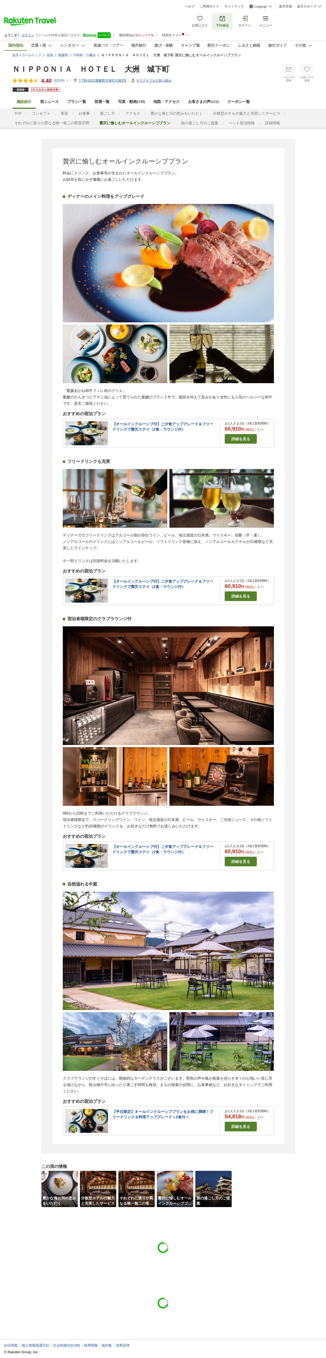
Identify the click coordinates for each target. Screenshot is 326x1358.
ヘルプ (190, 6)
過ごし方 (107, 113)
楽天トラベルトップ (26, 55)
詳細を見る (240, 439)
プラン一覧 (76, 102)
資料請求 (123, 1345)
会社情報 (11, 1345)
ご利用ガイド (209, 6)
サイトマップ (234, 6)
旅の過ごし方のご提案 (199, 123)
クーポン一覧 (238, 102)
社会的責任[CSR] (66, 1345)
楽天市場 (285, 6)
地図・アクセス (166, 102)
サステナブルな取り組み (154, 80)
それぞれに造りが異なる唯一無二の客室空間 (51, 123)
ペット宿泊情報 (241, 123)
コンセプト (41, 113)
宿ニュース (49, 102)
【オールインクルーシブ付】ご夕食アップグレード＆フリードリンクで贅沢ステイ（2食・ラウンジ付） (162, 426)
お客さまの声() (203, 102)
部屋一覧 (102, 102)
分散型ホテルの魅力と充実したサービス (246, 113)
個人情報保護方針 (35, 1345)
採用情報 (91, 1345)
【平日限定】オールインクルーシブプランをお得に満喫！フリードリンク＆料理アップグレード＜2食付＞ (162, 1114)
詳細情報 (272, 123)
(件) (61, 80)
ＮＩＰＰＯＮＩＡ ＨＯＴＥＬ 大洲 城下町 (90, 69)
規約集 (107, 1345)
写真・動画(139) (131, 102)
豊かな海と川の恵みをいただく (176, 113)
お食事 (84, 113)
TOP (17, 113)
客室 (64, 113)
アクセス (132, 113)
